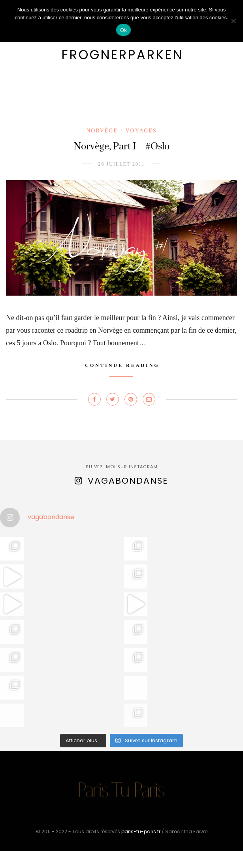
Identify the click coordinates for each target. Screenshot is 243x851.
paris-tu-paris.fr (140, 831)
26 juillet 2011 (121, 164)
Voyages (140, 131)
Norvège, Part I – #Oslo (122, 147)
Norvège (102, 131)
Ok (123, 30)
